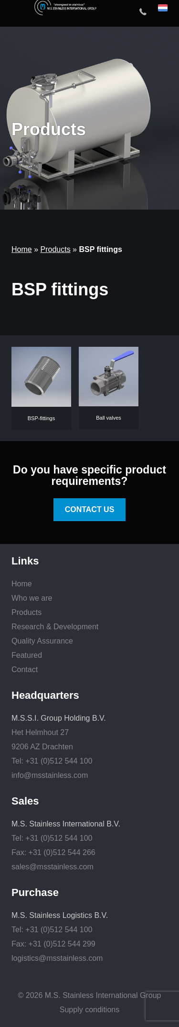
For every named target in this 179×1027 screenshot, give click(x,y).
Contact (24, 669)
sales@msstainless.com (52, 867)
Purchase (35, 892)
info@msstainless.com (49, 775)
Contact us (90, 509)
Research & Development (54, 627)
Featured (26, 655)
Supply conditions (89, 1010)
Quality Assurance (42, 641)
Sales (25, 801)
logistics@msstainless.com (57, 958)
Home (21, 249)
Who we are (31, 598)
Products (55, 249)
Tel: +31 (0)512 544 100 (51, 761)
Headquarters (45, 695)
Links (25, 561)
